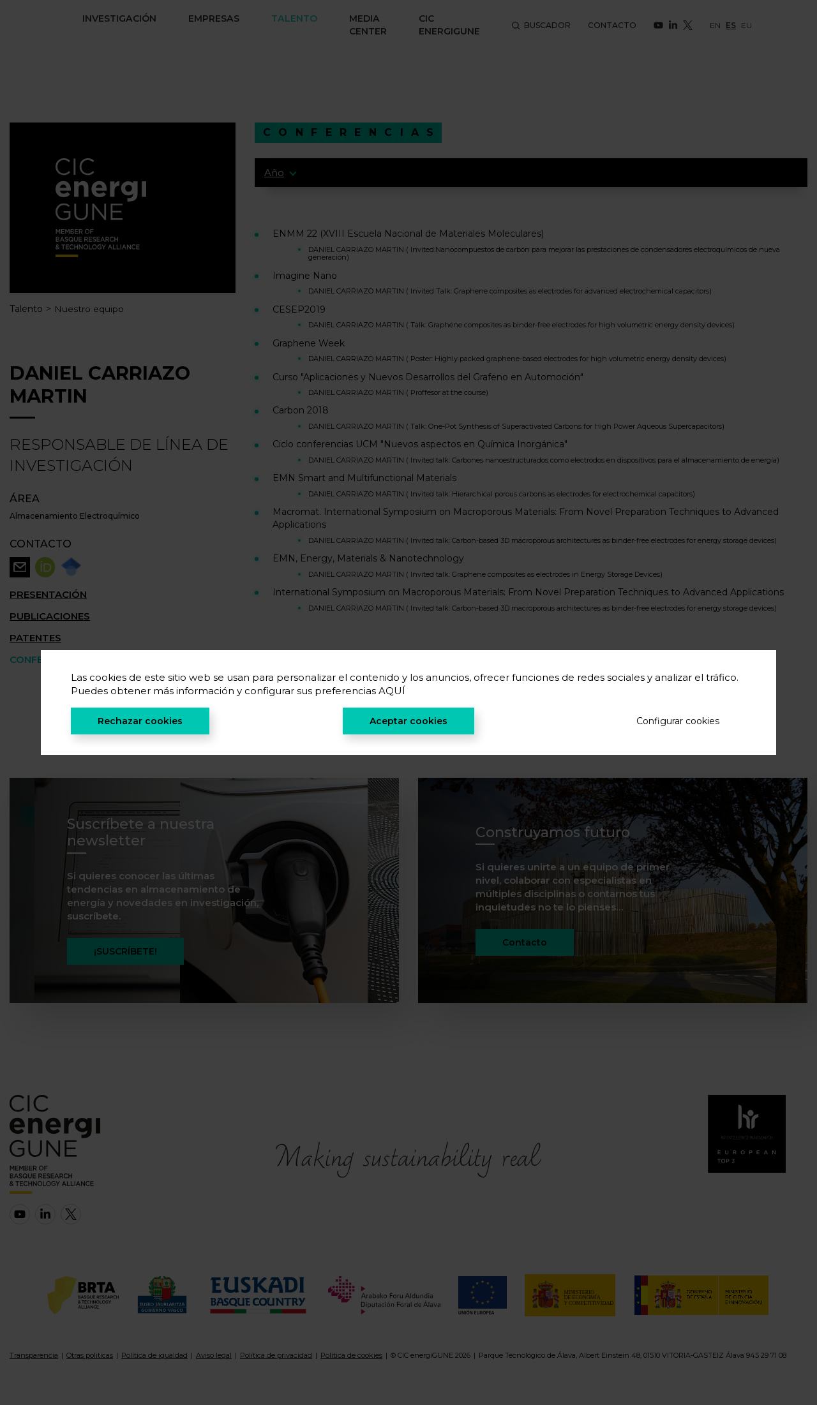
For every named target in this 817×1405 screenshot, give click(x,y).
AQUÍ (392, 691)
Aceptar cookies (408, 721)
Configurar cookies (677, 721)
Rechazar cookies (140, 721)
